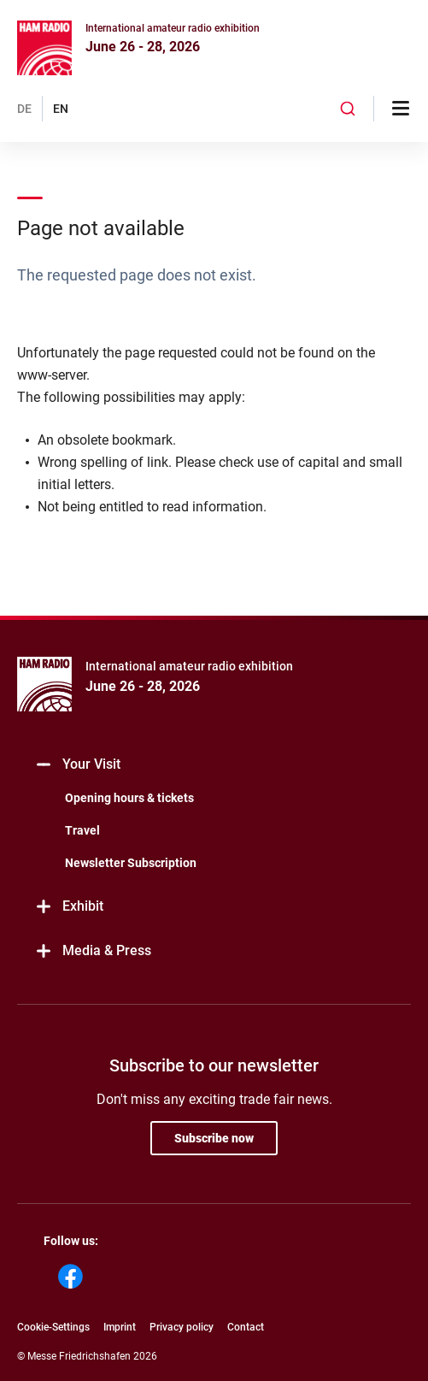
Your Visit (77, 765)
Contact (245, 1327)
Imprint (119, 1327)
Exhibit (68, 907)
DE (24, 108)
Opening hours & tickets (129, 798)
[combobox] (347, 108)
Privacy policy (182, 1327)
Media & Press (92, 951)
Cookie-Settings (53, 1327)
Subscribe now (214, 1138)
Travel (82, 830)
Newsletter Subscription (130, 863)
